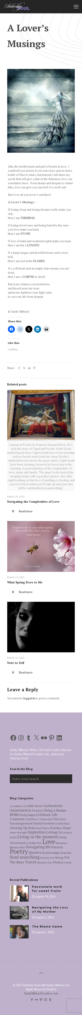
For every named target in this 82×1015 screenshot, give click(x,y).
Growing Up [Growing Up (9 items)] (18, 828)
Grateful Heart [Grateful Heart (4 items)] (62, 823)
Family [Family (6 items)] (37, 823)
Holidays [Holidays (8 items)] (56, 828)
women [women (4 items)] (68, 862)
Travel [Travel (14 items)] (30, 861)
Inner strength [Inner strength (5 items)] (18, 832)
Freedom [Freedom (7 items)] (48, 823)
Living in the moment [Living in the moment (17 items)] (37, 836)
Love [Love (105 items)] (48, 841)
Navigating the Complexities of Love (33, 502)
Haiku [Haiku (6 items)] (31, 828)
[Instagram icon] (45, 999)
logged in (29, 698)
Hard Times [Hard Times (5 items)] (42, 828)
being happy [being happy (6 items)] (27, 815)
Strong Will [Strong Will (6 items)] (62, 857)
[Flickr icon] (36, 999)
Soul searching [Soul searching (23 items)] (25, 857)
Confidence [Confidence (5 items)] (32, 819)
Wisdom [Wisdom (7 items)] (58, 862)
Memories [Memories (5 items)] (61, 843)
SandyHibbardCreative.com (41, 993)
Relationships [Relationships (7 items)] (51, 853)
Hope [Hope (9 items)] (67, 828)
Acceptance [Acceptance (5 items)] (17, 806)
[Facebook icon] (31, 999)
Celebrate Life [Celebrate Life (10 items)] (47, 814)
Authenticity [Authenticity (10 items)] (53, 805)
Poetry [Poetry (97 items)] (19, 851)
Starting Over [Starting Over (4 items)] (47, 857)
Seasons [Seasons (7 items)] (66, 853)
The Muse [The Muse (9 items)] (17, 862)
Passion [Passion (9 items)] (57, 847)
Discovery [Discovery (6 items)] (59, 819)
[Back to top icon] (41, 973)
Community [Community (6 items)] (17, 819)
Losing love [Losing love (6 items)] (34, 843)
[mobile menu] (76, 6)
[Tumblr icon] (50, 999)
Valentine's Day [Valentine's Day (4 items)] (44, 862)
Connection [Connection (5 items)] (46, 819)
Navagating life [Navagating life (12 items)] (38, 847)
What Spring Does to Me (24, 582)
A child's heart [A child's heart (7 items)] (33, 806)
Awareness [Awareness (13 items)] (19, 810)
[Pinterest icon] (41, 999)
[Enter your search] (41, 778)
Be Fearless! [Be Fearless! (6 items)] (36, 810)
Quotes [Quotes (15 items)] (35, 852)
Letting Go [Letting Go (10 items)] (54, 832)
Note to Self (15, 663)
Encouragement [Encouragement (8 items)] (21, 823)
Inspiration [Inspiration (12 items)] (36, 832)
